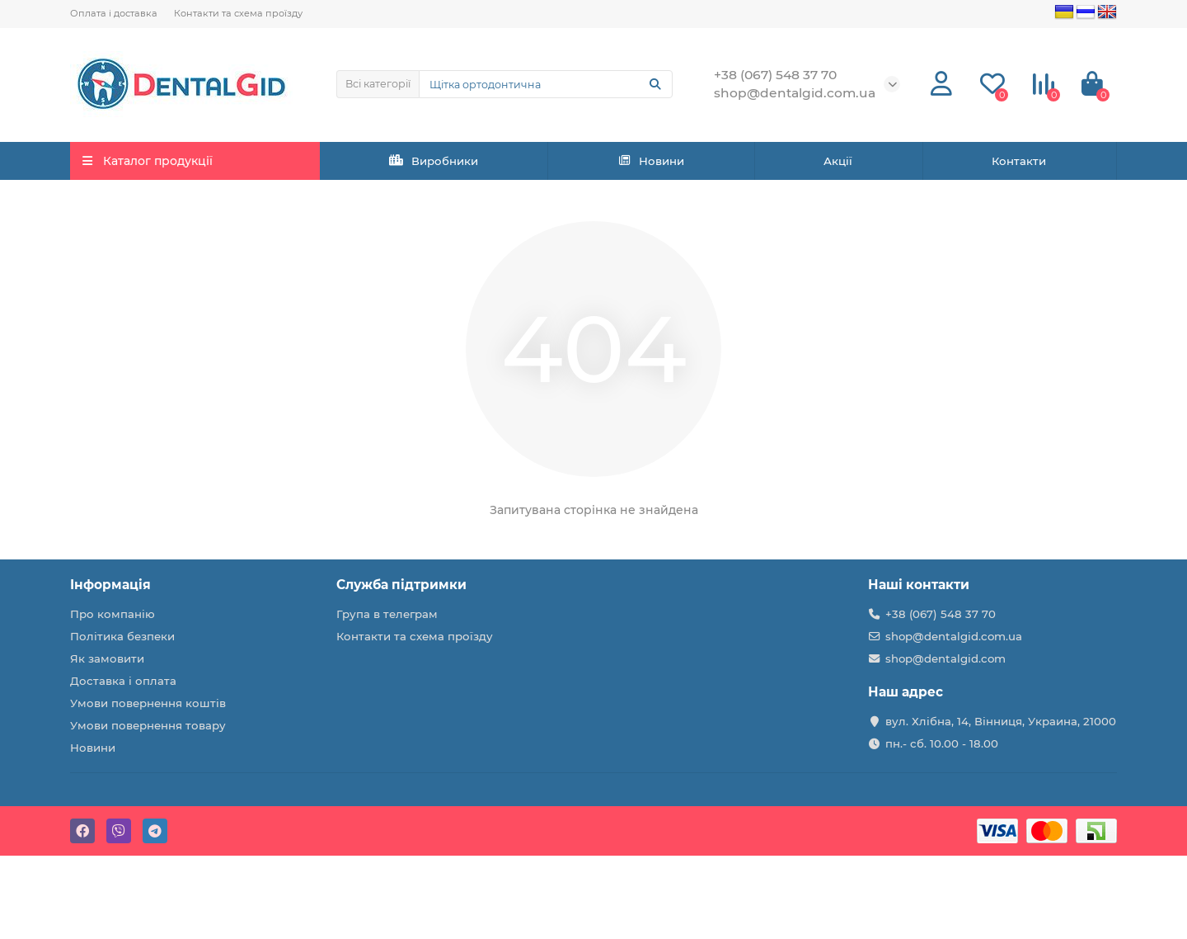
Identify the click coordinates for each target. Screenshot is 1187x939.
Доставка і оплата (123, 680)
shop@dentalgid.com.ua (953, 636)
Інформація (110, 584)
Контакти (1019, 161)
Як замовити (107, 658)
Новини (651, 161)
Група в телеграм (387, 613)
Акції (837, 161)
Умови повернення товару (148, 725)
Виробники (433, 161)
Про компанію (112, 613)
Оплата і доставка (113, 13)
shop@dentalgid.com (945, 658)
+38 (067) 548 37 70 (940, 613)
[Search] (546, 84)
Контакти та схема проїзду (238, 13)
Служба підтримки (401, 584)
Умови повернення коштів (148, 703)
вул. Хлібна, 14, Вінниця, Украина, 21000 (1000, 721)
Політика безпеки (122, 636)
